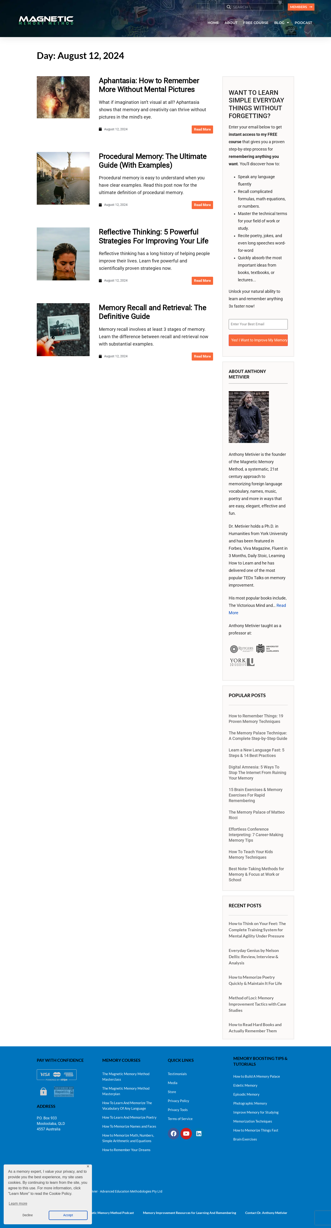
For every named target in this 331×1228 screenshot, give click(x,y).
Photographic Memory (250, 1102)
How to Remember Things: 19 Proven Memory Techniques (256, 717)
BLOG (281, 23)
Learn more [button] (18, 1203)
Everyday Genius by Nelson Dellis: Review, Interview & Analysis (254, 955)
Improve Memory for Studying (256, 1111)
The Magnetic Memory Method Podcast (105, 1211)
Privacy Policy (178, 1099)
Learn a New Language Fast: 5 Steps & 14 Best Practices (256, 751)
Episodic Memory (246, 1093)
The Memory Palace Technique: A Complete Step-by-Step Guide (258, 734)
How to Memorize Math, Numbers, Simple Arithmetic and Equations (128, 1136)
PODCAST (303, 23)
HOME (213, 23)
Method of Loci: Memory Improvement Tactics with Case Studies (257, 1002)
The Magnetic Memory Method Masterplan (125, 1089)
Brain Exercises (245, 1138)
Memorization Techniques (252, 1120)
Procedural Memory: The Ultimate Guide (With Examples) (153, 161)
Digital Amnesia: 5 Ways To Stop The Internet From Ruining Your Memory (257, 771)
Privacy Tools (178, 1108)
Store (172, 1090)
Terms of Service (180, 1117)
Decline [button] (28, 1215)
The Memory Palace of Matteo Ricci (257, 814)
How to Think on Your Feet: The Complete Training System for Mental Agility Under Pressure (257, 928)
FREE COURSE (255, 23)
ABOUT (231, 23)
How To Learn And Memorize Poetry (129, 1116)
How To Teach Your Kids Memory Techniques (251, 853)
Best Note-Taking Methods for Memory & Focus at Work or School (256, 873)
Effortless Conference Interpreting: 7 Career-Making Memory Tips (256, 833)
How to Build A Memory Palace (256, 1075)
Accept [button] (68, 1215)
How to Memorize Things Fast (255, 1129)
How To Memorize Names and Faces (129, 1125)
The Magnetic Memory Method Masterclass (125, 1075)
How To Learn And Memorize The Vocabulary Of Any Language (127, 1104)
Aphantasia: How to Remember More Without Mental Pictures (149, 85)
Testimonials (177, 1072)
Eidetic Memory (245, 1084)
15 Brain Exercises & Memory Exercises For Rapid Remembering (255, 794)
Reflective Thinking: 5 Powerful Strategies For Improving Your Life (153, 237)
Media (172, 1081)
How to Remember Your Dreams (126, 1148)
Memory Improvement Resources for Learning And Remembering (189, 1211)
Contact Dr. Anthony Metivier (266, 1211)
